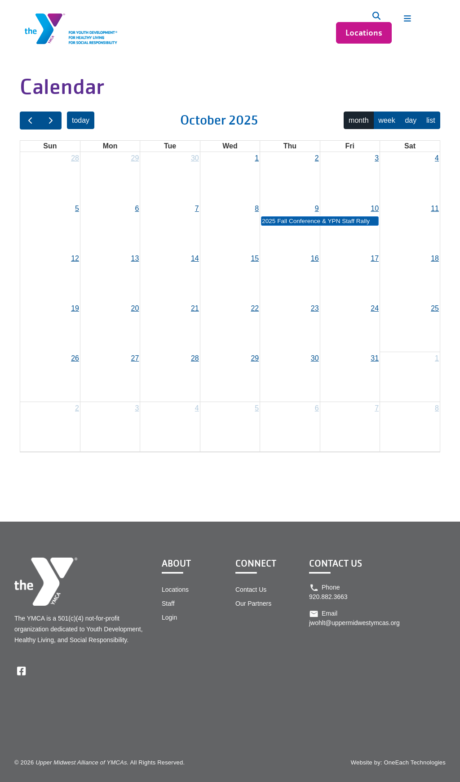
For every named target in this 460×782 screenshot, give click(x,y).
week (386, 120)
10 (375, 208)
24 (375, 308)
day (410, 120)
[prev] (30, 121)
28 (75, 158)
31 (375, 358)
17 (375, 258)
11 (435, 208)
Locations (363, 32)
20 (135, 308)
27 (135, 358)
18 (435, 258)
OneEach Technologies (415, 762)
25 (435, 308)
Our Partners (253, 603)
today (80, 120)
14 (195, 258)
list (430, 120)
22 (255, 308)
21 (195, 308)
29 (135, 158)
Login (169, 617)
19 (75, 308)
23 (315, 308)
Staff (168, 603)
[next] (51, 121)
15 (255, 258)
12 (75, 258)
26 (75, 358)
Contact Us (250, 589)
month (358, 120)
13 (135, 258)
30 (195, 158)
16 (315, 258)
